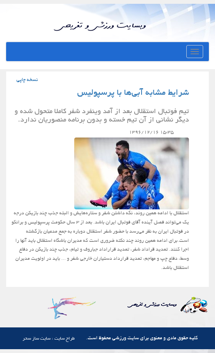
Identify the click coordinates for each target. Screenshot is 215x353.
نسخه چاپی (27, 80)
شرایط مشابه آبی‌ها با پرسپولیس (133, 93)
